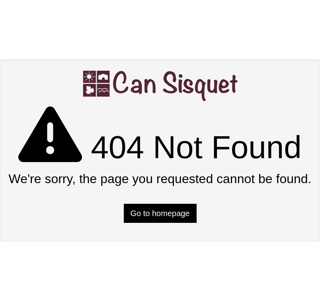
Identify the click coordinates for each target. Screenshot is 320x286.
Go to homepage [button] (160, 213)
